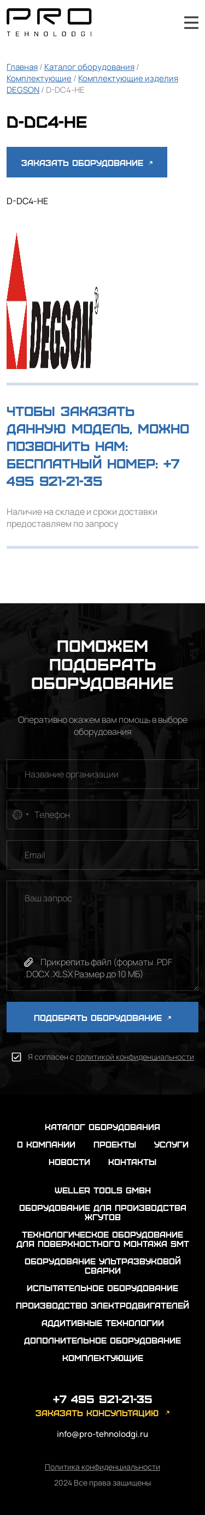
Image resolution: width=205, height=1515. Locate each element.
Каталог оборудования (89, 67)
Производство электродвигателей (102, 1305)
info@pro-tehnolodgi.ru (102, 1434)
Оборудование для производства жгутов (102, 1212)
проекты (114, 1144)
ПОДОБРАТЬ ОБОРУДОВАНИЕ (102, 1017)
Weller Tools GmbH (103, 1190)
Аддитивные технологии (103, 1322)
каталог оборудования (102, 1126)
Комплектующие (39, 78)
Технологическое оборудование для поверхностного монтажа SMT (102, 1238)
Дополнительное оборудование (102, 1340)
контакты (132, 1161)
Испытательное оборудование (102, 1287)
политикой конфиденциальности (135, 1056)
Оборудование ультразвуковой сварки (103, 1265)
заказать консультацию (97, 1412)
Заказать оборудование (87, 162)
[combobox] (19, 814)
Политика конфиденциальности (102, 1466)
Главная (22, 67)
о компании (46, 1144)
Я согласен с (111, 1056)
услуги (171, 1144)
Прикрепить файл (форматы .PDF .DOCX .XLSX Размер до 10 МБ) (98, 968)
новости (69, 1161)
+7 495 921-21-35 (161, 22)
